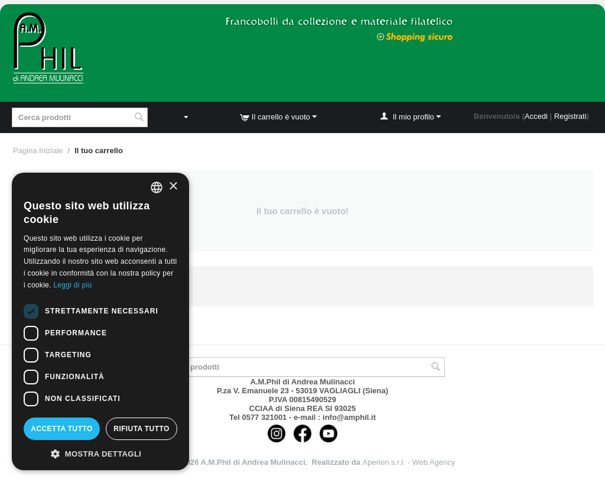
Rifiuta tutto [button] (141, 429)
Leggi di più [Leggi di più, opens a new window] (72, 285)
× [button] (172, 186)
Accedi (536, 116)
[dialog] (100, 321)
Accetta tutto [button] (61, 429)
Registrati (570, 116)
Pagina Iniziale (38, 150)
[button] (100, 453)
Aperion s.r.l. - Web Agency (409, 462)
